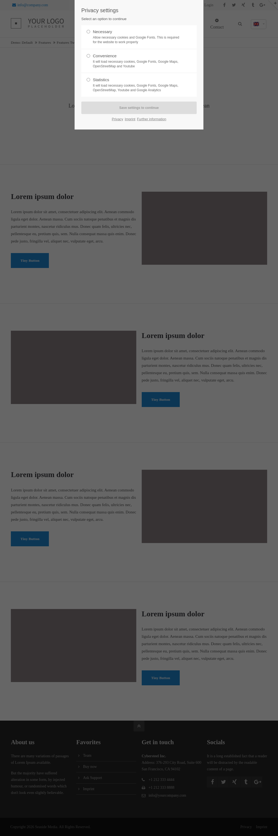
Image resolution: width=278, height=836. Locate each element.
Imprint (130, 119)
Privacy (117, 119)
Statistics (137, 85)
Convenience (137, 61)
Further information (151, 119)
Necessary (137, 37)
